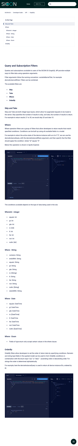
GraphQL (32, 12)
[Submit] (50, 4)
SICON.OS (8, 12)
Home (28, 4)
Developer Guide (18, 12)
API (26, 12)
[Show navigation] (73, 441)
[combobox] (62, 4)
